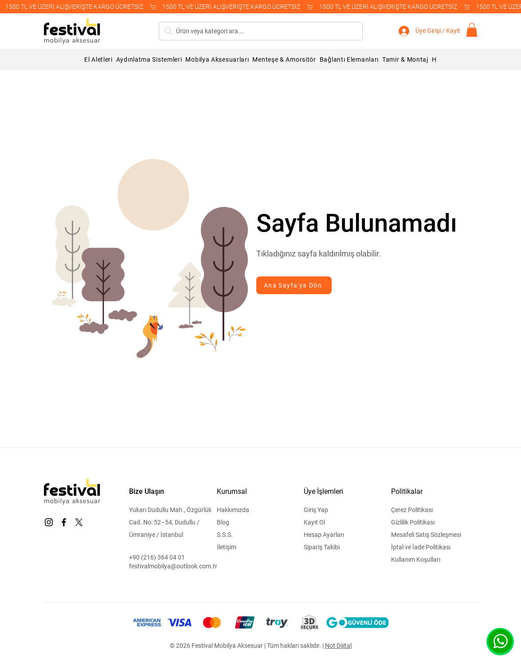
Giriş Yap (316, 509)
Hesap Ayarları (324, 534)
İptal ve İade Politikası (420, 547)
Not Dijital (338, 645)
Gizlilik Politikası (413, 522)
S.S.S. (225, 534)
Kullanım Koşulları (415, 559)
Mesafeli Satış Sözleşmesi (426, 534)
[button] (472, 30)
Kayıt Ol (314, 522)
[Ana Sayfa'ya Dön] (294, 285)
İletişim (226, 547)
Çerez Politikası (412, 509)
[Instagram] (48, 522)
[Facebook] (64, 522)
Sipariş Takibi (322, 547)
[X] (79, 522)
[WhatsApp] (500, 641)
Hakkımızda (233, 509)
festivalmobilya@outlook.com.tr (173, 566)
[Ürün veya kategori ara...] (261, 31)
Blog (223, 522)
